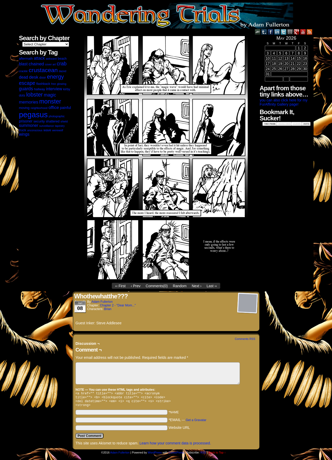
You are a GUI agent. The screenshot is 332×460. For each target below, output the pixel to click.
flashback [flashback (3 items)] (43, 84)
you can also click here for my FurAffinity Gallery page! (283, 102)
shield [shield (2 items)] (64, 121)
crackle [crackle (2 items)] (23, 71)
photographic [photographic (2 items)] (57, 116)
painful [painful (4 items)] (65, 108)
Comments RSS (245, 338)
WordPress (155, 454)
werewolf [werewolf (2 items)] (57, 130)
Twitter (283, 32)
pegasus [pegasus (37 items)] (33, 114)
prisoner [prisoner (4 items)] (25, 121)
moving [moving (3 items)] (24, 108)
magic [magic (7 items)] (50, 95)
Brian (107, 309)
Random (179, 286)
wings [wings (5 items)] (24, 134)
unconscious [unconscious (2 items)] (34, 130)
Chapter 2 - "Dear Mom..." (118, 305)
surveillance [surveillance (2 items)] (46, 125)
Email (290, 32)
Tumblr (264, 32)
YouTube (303, 32)
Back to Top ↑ (217, 454)
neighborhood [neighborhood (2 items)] (39, 107)
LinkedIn (277, 32)
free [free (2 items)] (53, 83)
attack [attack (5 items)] (39, 58)
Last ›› (212, 286)
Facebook (270, 32)
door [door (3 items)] (42, 77)
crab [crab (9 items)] (62, 63)
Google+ (296, 32)
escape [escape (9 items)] (27, 83)
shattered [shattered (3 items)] (53, 121)
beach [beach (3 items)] (62, 58)
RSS (309, 32)
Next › (196, 286)
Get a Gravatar (196, 422)
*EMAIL (187, 422)
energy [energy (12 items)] (55, 77)
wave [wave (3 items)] (47, 130)
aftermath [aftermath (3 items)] (26, 58)
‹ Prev (135, 286)
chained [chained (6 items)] (36, 63)
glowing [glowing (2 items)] (61, 83)
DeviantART (257, 32)
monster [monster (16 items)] (50, 101)
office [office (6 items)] (54, 107)
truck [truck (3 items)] (22, 130)
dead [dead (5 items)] (23, 77)
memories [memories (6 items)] (28, 102)
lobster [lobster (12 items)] (34, 95)
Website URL (179, 430)
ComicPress (176, 454)
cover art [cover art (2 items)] (50, 64)
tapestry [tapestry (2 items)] (60, 125)
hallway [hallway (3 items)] (39, 89)
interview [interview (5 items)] (54, 89)
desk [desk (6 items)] (33, 77)
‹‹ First (120, 286)
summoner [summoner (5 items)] (28, 125)
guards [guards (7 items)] (26, 88)
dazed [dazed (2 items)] (62, 71)
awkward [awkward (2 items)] (51, 58)
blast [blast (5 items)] (23, 64)
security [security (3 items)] (39, 121)
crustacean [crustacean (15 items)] (43, 70)
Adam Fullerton (102, 302)
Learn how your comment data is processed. (175, 445)
